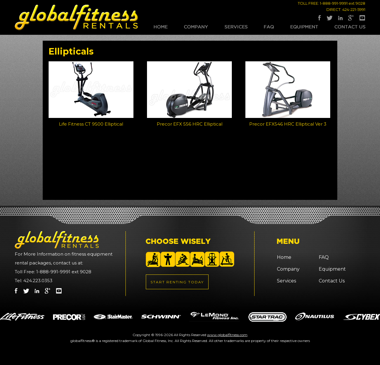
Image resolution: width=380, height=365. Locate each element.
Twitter (330, 18)
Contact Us (350, 27)
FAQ (269, 27)
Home (161, 27)
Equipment (304, 27)
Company (196, 27)
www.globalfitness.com (227, 335)
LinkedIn (340, 18)
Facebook (319, 18)
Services (235, 27)
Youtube (362, 18)
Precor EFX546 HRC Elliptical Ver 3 (287, 124)
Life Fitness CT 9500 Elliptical (91, 124)
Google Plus (351, 18)
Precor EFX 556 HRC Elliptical (189, 124)
